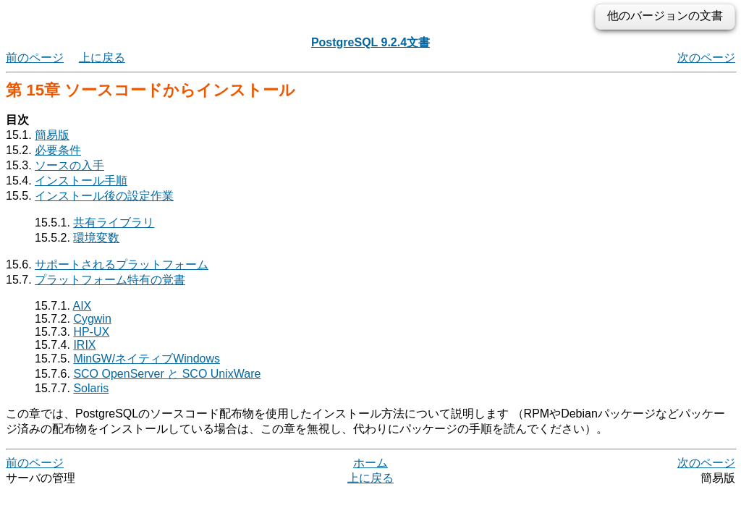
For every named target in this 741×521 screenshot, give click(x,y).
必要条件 (58, 150)
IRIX (84, 345)
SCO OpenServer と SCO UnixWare (167, 374)
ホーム (370, 463)
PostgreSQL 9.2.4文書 (370, 42)
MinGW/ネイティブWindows (146, 358)
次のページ (706, 57)
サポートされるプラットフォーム (121, 264)
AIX (82, 306)
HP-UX (91, 332)
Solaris (91, 388)
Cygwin (92, 319)
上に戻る (102, 57)
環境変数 (96, 238)
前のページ (35, 57)
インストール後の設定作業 (104, 196)
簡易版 (52, 135)
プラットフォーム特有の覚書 (110, 280)
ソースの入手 (69, 165)
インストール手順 (81, 180)
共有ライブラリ (113, 222)
